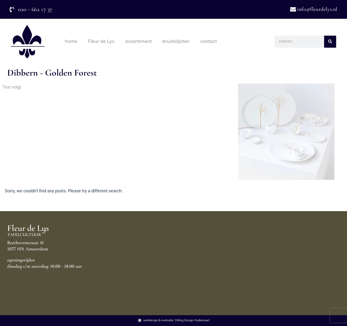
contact (208, 41)
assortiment (138, 41)
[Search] (330, 42)
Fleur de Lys (101, 41)
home (71, 41)
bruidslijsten (176, 41)
